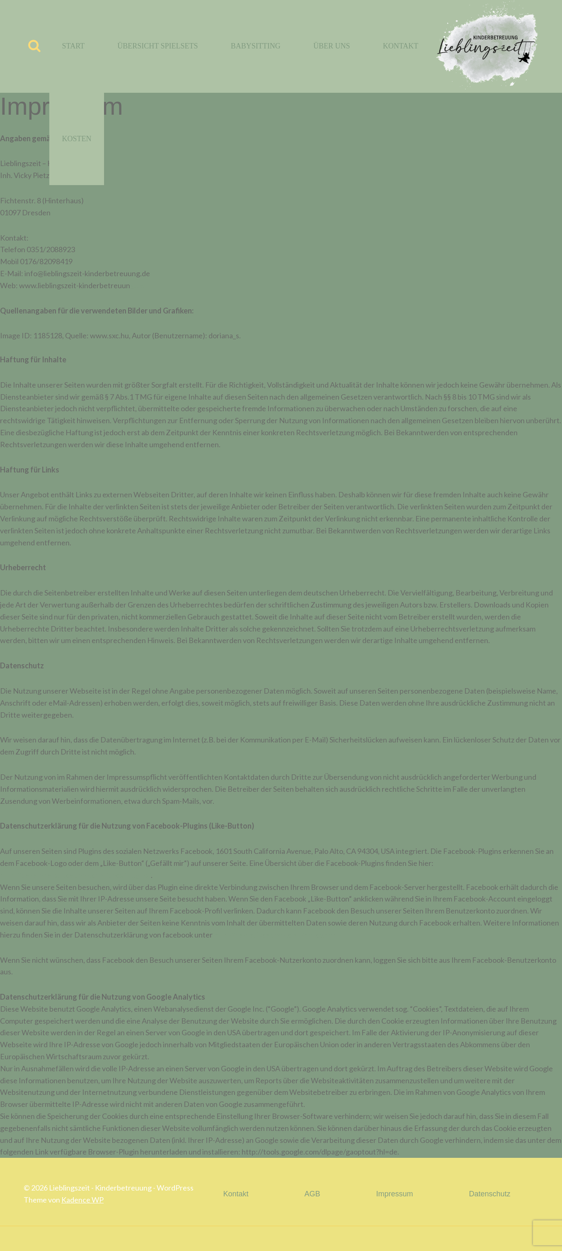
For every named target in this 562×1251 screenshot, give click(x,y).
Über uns (331, 46)
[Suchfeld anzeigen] (34, 46)
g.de (137, 285)
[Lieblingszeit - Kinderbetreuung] (484, 46)
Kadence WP (82, 1199)
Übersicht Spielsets (157, 46)
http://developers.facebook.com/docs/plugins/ (75, 875)
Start (73, 46)
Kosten (77, 139)
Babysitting (256, 46)
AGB (312, 1194)
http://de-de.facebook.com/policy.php (275, 934)
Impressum (394, 1194)
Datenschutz (489, 1194)
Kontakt (401, 46)
